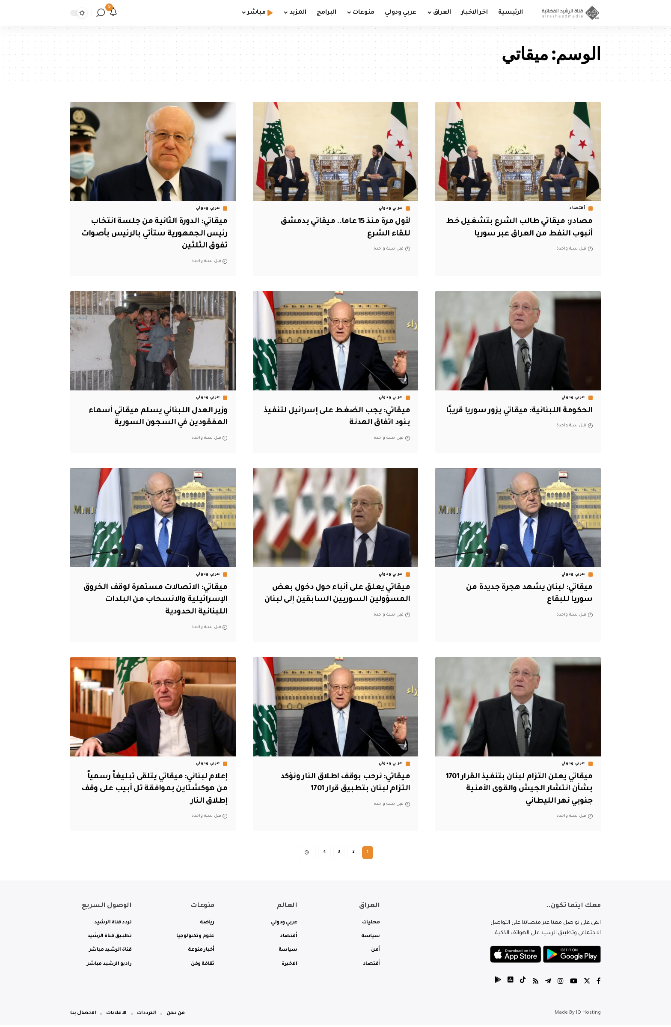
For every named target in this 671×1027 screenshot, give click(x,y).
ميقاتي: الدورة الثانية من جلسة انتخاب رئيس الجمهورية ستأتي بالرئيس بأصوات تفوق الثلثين (156, 234)
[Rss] (534, 984)
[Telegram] (547, 984)
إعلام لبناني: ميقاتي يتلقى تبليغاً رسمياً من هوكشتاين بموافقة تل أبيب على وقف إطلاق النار (155, 789)
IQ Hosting (588, 1015)
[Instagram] (560, 984)
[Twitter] (586, 984)
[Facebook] (599, 984)
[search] (100, 13)
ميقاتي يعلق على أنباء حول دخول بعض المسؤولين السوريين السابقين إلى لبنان (337, 600)
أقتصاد (577, 208)
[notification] (113, 12)
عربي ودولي (391, 208)
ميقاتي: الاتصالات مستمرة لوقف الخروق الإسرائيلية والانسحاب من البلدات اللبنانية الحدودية (163, 600)
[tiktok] (522, 984)
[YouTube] (573, 984)
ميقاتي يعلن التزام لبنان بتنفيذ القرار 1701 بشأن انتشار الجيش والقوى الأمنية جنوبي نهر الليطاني (525, 789)
